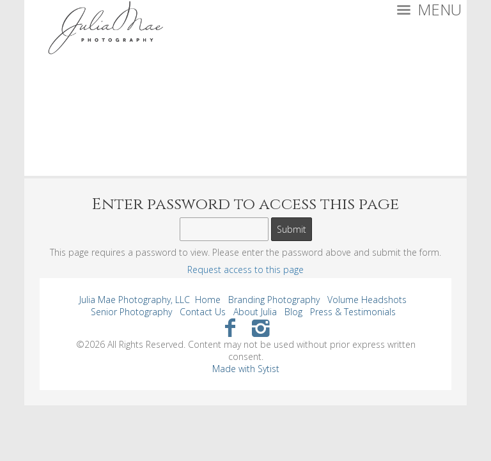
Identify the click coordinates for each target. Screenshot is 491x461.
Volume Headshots (367, 299)
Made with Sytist (245, 369)
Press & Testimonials (353, 312)
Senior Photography (131, 312)
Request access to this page (245, 269)
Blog (293, 312)
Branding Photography (274, 299)
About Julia (255, 312)
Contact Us (203, 312)
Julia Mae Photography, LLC (134, 299)
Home (208, 299)
